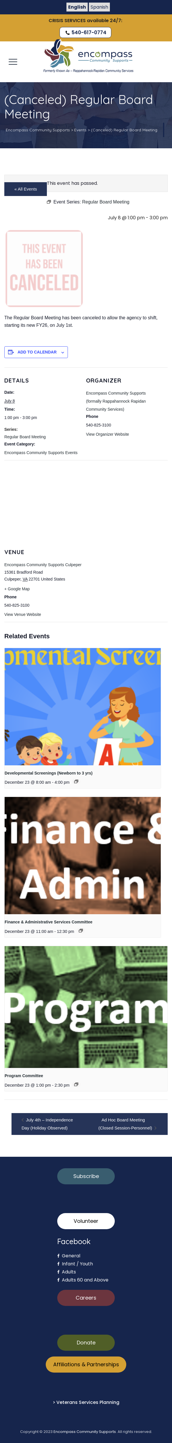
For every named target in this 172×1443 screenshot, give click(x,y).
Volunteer (86, 1221)
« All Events (25, 189)
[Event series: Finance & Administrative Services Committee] (81, 930)
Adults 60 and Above (82, 1280)
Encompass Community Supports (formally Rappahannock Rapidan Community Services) (116, 401)
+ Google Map (17, 589)
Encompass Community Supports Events (40, 452)
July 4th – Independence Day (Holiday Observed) (47, 1123)
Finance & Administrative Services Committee (48, 922)
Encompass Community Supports (84, 1431)
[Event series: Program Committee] (76, 1084)
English (77, 7)
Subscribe (86, 1176)
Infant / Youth (75, 1264)
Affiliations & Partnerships (86, 1364)
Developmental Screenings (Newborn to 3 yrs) (49, 773)
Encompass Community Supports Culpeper (42, 564)
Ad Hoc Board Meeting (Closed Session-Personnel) (125, 1123)
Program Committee (24, 1075)
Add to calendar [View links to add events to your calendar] (37, 352)
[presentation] (83, 706)
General (68, 1255)
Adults (66, 1272)
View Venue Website (22, 614)
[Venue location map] (86, 501)
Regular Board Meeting (25, 437)
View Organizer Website (107, 434)
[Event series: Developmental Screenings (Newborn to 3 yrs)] (76, 781)
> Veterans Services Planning (86, 1402)
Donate (86, 1342)
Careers (86, 1297)
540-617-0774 (85, 32)
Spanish (99, 7)
